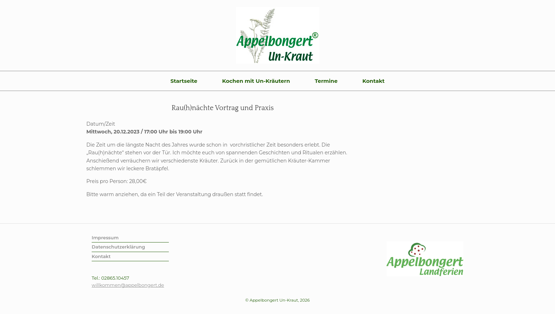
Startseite (183, 81)
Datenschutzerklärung (118, 247)
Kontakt (373, 81)
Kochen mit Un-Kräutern (256, 81)
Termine (326, 81)
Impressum (105, 237)
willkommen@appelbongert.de (128, 285)
